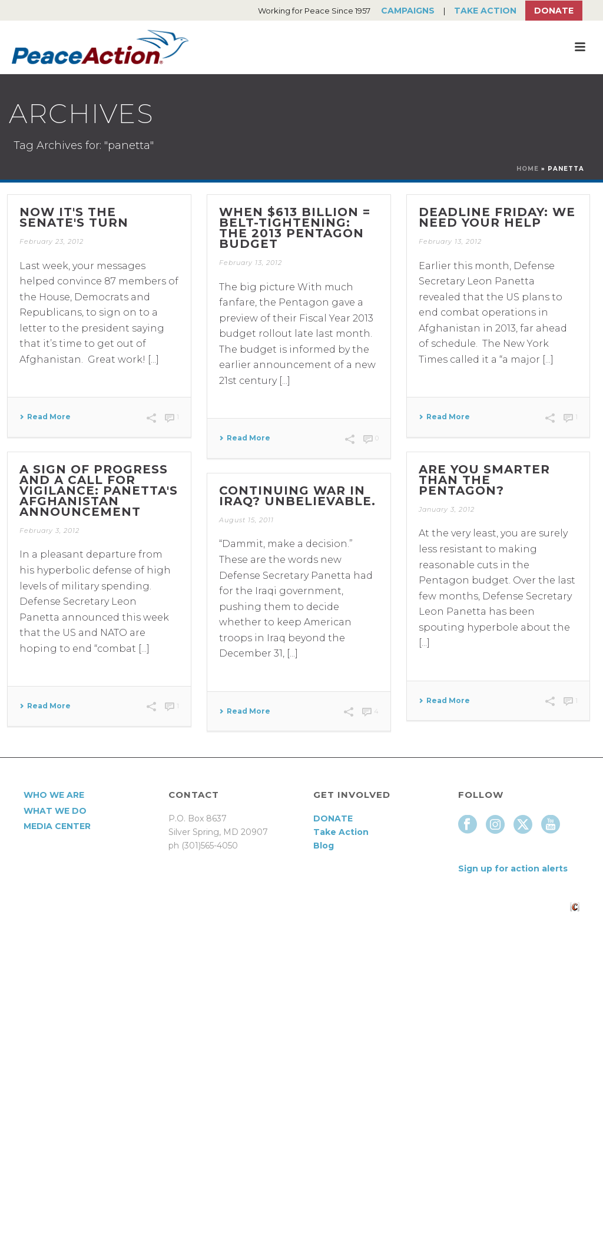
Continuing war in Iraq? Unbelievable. (297, 495)
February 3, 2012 (49, 530)
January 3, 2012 (447, 509)
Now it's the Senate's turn (73, 217)
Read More (45, 416)
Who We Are (54, 795)
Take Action (485, 10)
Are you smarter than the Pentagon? (484, 480)
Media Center (57, 826)
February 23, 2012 (51, 241)
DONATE (333, 818)
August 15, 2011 (246, 520)
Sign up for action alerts (513, 868)
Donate (554, 10)
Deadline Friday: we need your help (497, 217)
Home (527, 169)
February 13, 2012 (250, 262)
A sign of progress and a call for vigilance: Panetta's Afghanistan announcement (98, 490)
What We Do (55, 811)
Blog (323, 845)
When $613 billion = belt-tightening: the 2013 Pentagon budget (294, 228)
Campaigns (408, 10)
